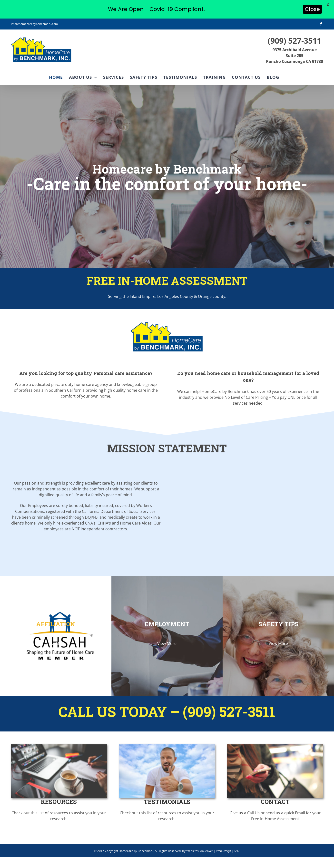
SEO (236, 851)
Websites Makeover (199, 851)
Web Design (223, 851)
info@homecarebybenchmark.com (34, 24)
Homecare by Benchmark (136, 851)
